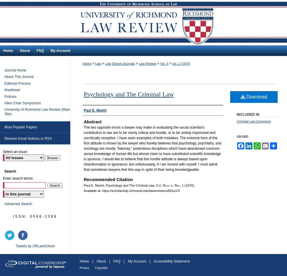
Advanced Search (18, 204)
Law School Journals (120, 63)
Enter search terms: (18, 178)
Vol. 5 (164, 63)
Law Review (147, 63)
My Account (137, 261)
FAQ (116, 261)
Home (87, 63)
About (101, 261)
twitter (10, 235)
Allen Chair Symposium (22, 103)
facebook (24, 235)
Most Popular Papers (20, 127)
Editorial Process (17, 83)
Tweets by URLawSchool (35, 246)
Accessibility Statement (172, 261)
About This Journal (19, 77)
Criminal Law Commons (254, 121)
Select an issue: (15, 152)
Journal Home (15, 70)
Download (254, 96)
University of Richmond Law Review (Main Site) (37, 112)
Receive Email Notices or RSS (28, 139)
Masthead (12, 90)
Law (98, 63)
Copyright (101, 268)
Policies (10, 97)
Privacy (84, 268)
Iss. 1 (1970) (181, 63)
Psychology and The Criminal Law (129, 94)
